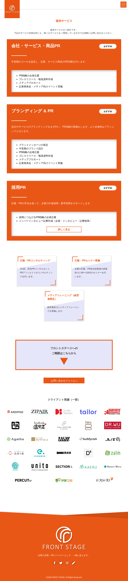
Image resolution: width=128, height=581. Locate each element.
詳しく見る (64, 229)
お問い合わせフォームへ (64, 380)
